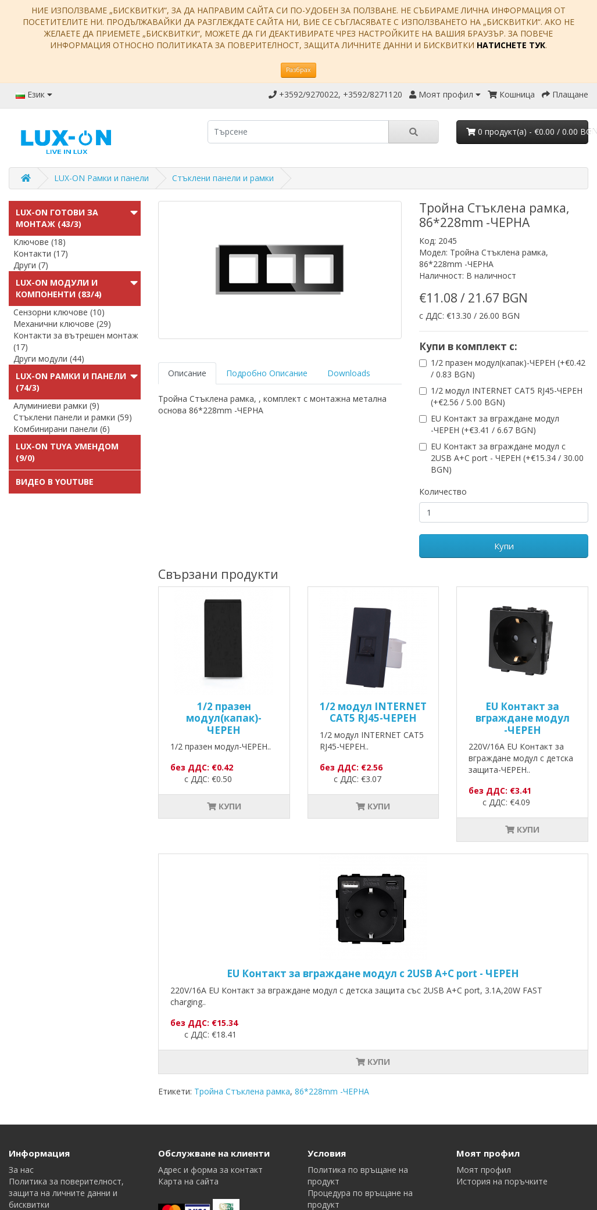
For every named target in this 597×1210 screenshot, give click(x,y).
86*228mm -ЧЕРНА (332, 1091)
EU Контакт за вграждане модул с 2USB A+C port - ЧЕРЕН (373, 973)
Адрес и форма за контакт (210, 1169)
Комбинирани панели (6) (61, 428)
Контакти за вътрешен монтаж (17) (75, 341)
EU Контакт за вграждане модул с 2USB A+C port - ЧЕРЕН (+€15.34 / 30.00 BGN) (507, 458)
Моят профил (483, 1169)
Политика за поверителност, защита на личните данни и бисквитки (66, 1193)
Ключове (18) (39, 241)
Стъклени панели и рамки (223, 177)
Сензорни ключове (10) (59, 312)
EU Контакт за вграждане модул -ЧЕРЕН (523, 718)
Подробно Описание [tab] (267, 373)
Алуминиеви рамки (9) (56, 405)
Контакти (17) (40, 253)
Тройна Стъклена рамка (242, 1091)
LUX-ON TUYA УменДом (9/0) (67, 452)
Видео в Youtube (55, 481)
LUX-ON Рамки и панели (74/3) (71, 381)
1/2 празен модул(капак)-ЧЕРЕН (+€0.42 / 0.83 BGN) (508, 368)
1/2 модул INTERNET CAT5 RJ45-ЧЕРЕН (373, 712)
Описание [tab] (187, 373)
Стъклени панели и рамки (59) (72, 417)
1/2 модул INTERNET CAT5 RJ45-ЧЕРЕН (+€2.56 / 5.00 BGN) (506, 396)
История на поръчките (502, 1181)
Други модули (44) (48, 358)
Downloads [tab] (348, 373)
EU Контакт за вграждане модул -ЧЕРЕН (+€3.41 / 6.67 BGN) (495, 424)
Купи (504, 546)
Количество (443, 491)
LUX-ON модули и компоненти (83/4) (59, 288)
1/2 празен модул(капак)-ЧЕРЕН (224, 718)
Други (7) (30, 265)
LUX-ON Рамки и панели (101, 177)
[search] (298, 131)
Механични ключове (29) (62, 323)
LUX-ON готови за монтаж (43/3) (57, 218)
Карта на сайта (188, 1181)
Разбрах (298, 70)
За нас (21, 1169)
